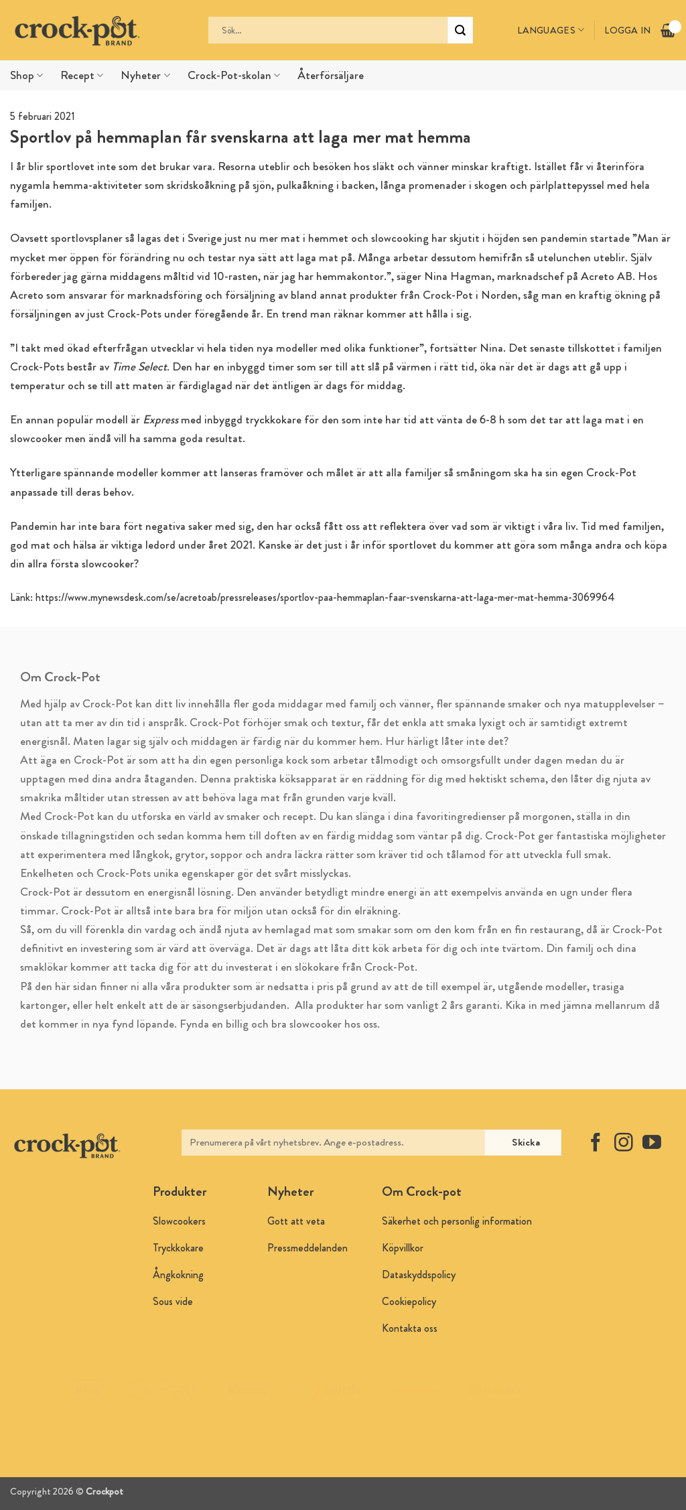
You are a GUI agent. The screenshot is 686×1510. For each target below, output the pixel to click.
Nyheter (145, 75)
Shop (26, 75)
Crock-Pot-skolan (234, 75)
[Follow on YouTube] (651, 1144)
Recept (81, 75)
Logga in (627, 30)
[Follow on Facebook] (595, 1144)
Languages (550, 30)
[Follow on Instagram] (623, 1144)
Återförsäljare (330, 75)
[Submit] (460, 30)
